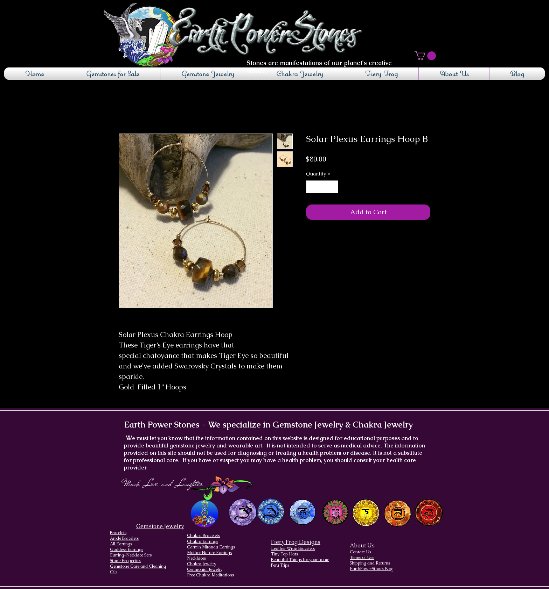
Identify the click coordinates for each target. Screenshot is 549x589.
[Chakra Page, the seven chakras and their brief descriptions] (205, 513)
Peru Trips (280, 565)
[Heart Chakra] (335, 512)
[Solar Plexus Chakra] (365, 512)
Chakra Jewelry (201, 564)
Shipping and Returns (370, 563)
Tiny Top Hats (284, 554)
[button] (425, 55)
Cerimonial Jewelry (204, 569)
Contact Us (360, 552)
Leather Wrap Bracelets (293, 548)
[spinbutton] (322, 187)
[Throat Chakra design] (302, 512)
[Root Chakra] (429, 512)
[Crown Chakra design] (242, 512)
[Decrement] (311, 187)
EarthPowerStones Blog (372, 569)
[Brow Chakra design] (271, 511)
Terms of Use (362, 557)
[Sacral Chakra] (397, 512)
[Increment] (332, 187)
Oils (113, 572)
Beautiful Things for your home (300, 559)
